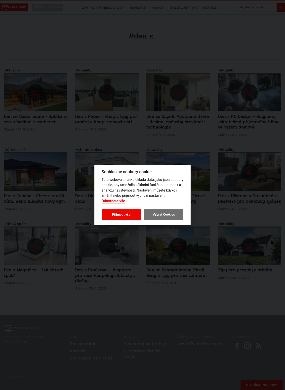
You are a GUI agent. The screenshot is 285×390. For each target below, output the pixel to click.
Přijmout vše (121, 214)
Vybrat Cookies (164, 214)
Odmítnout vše (113, 201)
